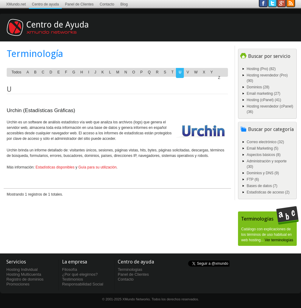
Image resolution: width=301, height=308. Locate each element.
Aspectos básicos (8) (263, 155)
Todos (16, 72)
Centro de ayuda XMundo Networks (56, 32)
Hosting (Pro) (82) (261, 69)
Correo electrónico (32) (265, 142)
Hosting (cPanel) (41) (264, 100)
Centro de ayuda (45, 4)
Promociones (18, 284)
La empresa (74, 262)
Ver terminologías (279, 240)
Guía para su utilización (97, 167)
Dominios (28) (258, 87)
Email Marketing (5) (262, 148)
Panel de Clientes (79, 4)
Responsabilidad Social (82, 284)
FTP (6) (253, 179)
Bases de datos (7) (262, 186)
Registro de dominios (25, 279)
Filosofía (69, 269)
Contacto (107, 4)
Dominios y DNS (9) (263, 173)
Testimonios (72, 279)
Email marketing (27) (263, 93)
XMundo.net (16, 4)
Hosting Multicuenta (23, 274)
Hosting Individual (22, 269)
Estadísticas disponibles (55, 167)
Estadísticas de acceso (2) (268, 192)
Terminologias (130, 269)
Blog (124, 4)
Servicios (16, 262)
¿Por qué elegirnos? (80, 274)
